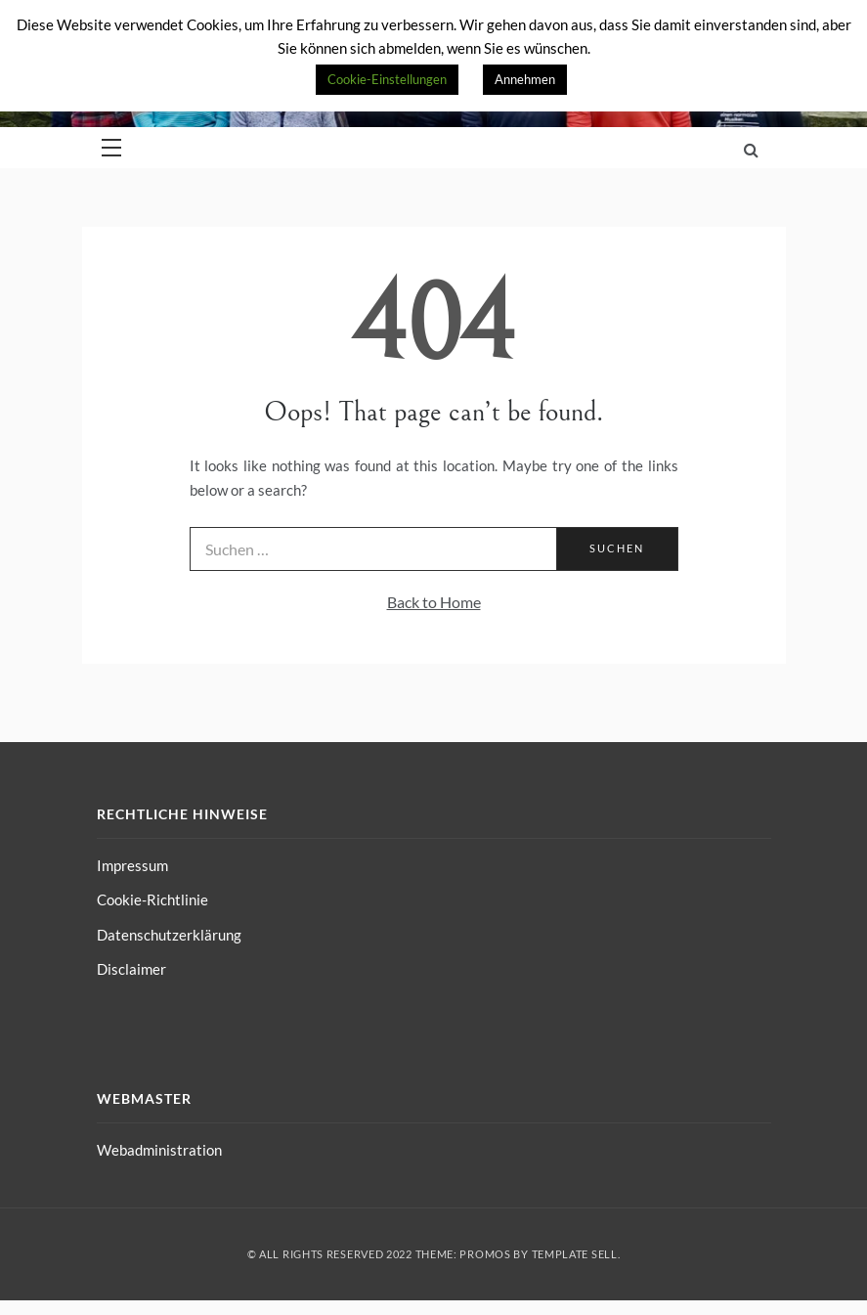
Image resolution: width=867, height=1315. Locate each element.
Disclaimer (131, 969)
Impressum (132, 865)
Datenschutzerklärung (169, 934)
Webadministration (159, 1150)
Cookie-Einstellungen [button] (387, 79)
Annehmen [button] (525, 79)
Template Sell (575, 1254)
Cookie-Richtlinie (152, 899)
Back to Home (434, 601)
